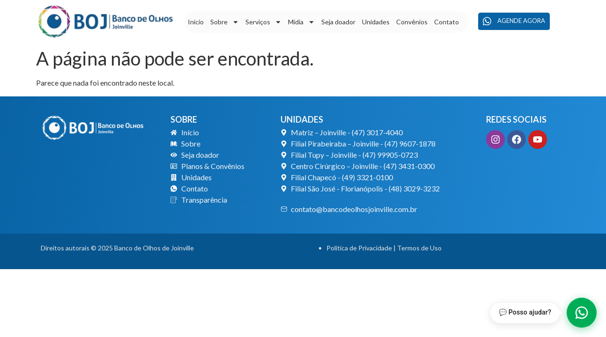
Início (196, 22)
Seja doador (338, 22)
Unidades (376, 22)
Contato (446, 22)
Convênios (412, 22)
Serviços (263, 22)
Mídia (301, 22)
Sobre (224, 22)
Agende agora (514, 21)
